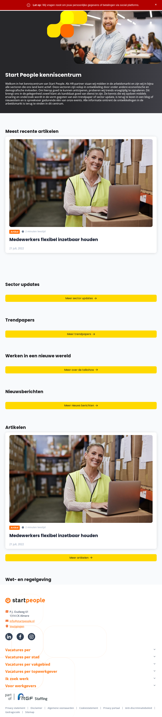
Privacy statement (15, 708)
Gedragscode (12, 712)
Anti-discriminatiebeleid (138, 708)
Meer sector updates (79, 298)
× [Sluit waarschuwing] (156, 4)
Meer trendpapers (79, 334)
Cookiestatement (88, 708)
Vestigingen (17, 626)
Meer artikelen (79, 558)
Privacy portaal (111, 708)
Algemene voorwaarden (61, 708)
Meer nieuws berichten (79, 405)
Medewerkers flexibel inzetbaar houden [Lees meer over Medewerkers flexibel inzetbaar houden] (53, 240)
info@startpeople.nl (22, 621)
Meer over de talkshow (79, 370)
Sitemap (29, 712)
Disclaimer (36, 708)
